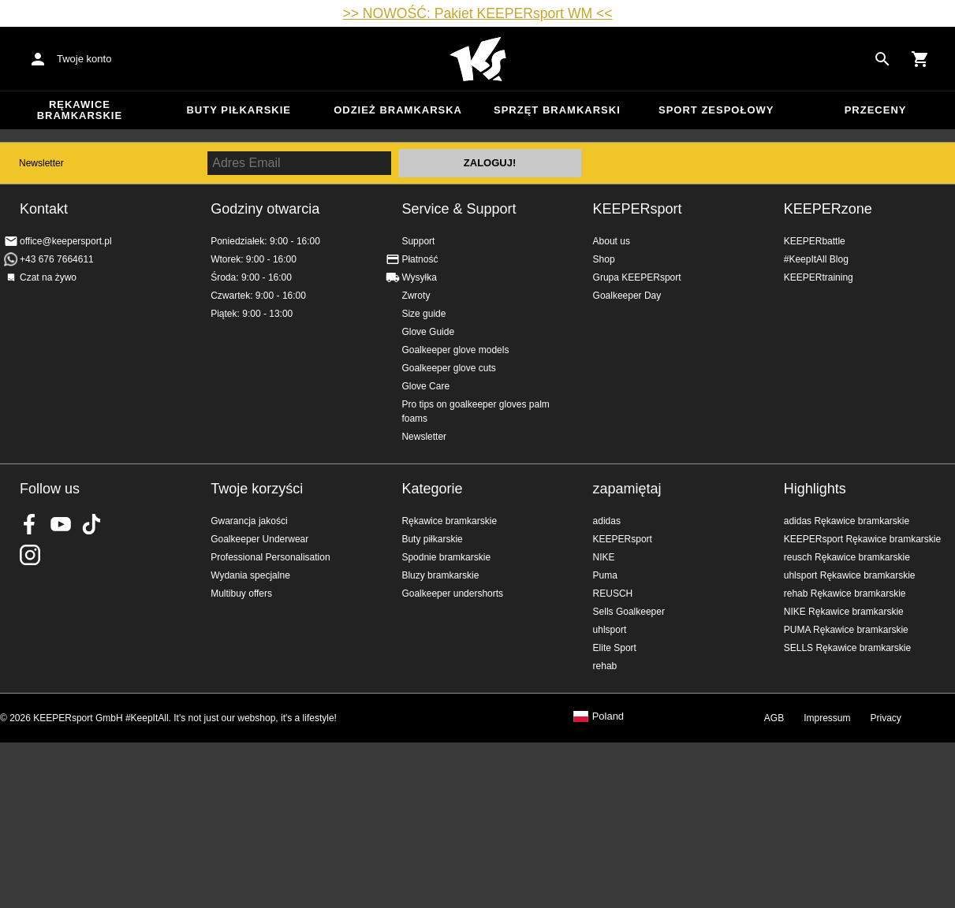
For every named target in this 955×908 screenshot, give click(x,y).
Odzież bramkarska (398, 110)
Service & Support (458, 209)
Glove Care (425, 386)
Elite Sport (614, 647)
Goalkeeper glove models (455, 349)
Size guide (423, 313)
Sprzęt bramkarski (557, 110)
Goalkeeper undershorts (452, 593)
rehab (605, 666)
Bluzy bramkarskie (440, 575)
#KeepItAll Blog (816, 259)
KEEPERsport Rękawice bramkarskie (862, 539)
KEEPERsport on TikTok (91, 524)
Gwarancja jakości (249, 521)
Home (478, 59)
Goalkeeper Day (627, 295)
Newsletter (41, 163)
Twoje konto (84, 59)
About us (611, 241)
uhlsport (610, 629)
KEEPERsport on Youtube (60, 524)
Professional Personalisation (270, 557)
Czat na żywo (48, 277)
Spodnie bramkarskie (446, 557)
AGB (774, 718)
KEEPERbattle (814, 241)
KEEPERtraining (818, 277)
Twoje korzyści (257, 489)
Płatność (419, 259)
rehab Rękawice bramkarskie (845, 593)
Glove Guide (427, 331)
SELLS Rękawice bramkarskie (847, 647)
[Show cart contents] (920, 59)
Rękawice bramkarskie (80, 110)
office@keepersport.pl (66, 241)
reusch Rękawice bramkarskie (847, 557)
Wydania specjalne (250, 575)
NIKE (604, 557)
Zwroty (415, 295)
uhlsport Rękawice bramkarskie (850, 575)
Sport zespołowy (716, 110)
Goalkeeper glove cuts (448, 368)
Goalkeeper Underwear (259, 539)
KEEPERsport (637, 209)
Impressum (827, 718)
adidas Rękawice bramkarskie (846, 521)
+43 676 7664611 (57, 259)
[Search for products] (882, 59)
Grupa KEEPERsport (637, 277)
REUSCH (613, 593)
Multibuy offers (241, 593)
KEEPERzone (828, 209)
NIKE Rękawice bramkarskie (844, 611)
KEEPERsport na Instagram (30, 555)
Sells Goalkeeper (629, 611)
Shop (604, 259)
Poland (608, 716)
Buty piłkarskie (238, 110)
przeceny (876, 110)
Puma (605, 575)
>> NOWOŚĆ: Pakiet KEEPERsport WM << (477, 13)
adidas (607, 521)
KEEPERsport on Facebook (30, 524)
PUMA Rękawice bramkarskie (846, 629)
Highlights (815, 489)
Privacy (886, 718)
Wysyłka (419, 277)
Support (418, 241)
